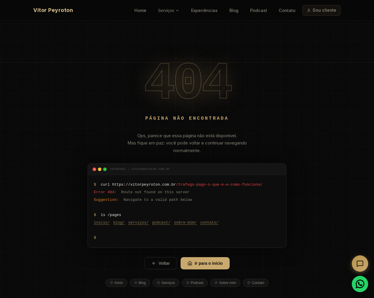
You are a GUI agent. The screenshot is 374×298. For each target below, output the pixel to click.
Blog (233, 10)
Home (140, 10)
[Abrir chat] (360, 263)
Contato (287, 10)
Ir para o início (205, 263)
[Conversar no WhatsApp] (360, 284)
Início (116, 283)
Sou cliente (321, 10)
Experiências (204, 10)
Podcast (258, 10)
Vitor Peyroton (53, 10)
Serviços (168, 10)
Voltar (161, 263)
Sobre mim (225, 283)
